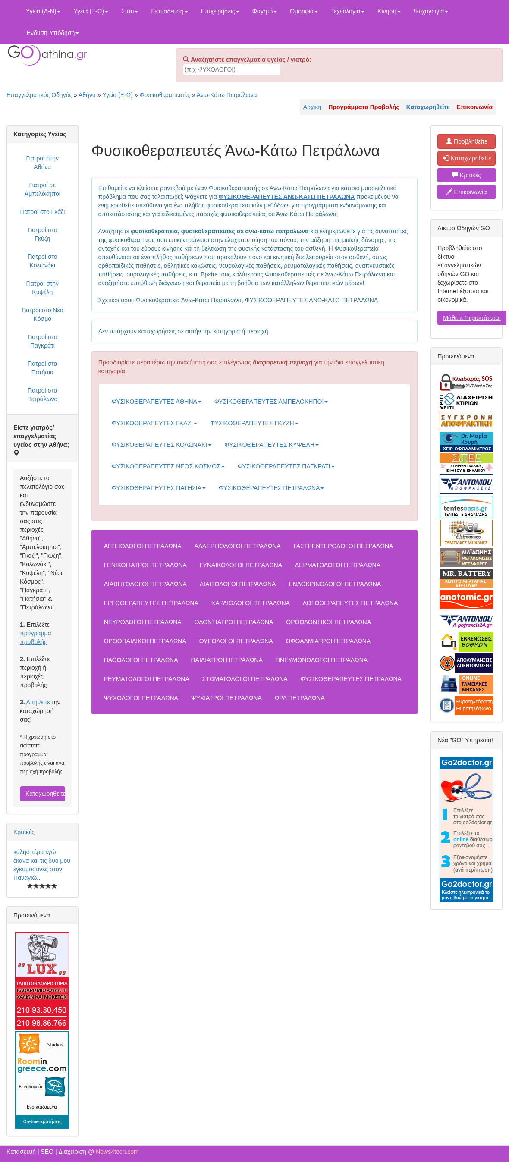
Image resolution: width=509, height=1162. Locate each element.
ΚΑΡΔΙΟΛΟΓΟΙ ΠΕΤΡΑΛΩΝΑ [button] (250, 603)
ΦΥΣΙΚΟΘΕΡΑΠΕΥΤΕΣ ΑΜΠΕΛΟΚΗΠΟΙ (271, 401)
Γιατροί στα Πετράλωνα (42, 394)
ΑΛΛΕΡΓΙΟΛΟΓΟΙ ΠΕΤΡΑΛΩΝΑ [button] (237, 546)
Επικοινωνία (466, 191)
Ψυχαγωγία (431, 11)
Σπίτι (129, 11)
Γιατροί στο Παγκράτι (42, 341)
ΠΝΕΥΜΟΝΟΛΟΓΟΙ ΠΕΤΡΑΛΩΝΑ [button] (322, 659)
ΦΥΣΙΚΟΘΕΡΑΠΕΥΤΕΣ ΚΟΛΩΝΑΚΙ (162, 444)
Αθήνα (87, 94)
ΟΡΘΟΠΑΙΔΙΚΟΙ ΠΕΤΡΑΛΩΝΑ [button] (145, 641)
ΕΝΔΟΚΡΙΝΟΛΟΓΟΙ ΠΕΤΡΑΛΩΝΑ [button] (335, 584)
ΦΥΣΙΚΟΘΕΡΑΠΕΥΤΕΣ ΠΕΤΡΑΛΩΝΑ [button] (351, 678)
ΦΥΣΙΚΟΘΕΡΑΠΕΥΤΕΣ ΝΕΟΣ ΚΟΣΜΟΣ (168, 466)
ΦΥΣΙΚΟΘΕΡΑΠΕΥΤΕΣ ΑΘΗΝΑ (156, 401)
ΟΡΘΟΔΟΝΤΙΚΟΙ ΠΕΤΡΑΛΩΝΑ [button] (328, 622)
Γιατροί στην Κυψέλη (42, 287)
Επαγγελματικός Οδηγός (39, 94)
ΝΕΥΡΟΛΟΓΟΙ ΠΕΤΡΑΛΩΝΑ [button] (143, 622)
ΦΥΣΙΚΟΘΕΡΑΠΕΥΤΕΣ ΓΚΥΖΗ (254, 423)
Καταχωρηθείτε (45, 793)
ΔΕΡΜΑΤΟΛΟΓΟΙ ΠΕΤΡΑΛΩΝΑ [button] (337, 565)
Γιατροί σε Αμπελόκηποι (42, 189)
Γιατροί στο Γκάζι (42, 211)
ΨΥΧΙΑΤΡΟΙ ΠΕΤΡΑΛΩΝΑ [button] (226, 697)
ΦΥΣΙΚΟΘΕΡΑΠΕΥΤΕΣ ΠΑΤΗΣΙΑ (159, 487)
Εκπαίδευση (169, 11)
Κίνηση (389, 11)
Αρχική (312, 107)
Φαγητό (264, 11)
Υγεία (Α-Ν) (43, 11)
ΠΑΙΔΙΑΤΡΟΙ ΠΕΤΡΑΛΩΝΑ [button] (226, 659)
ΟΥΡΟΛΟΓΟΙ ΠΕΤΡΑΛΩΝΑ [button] (236, 641)
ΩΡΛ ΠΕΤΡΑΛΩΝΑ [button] (300, 697)
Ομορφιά (304, 11)
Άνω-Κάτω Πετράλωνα (227, 94)
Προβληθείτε (466, 141)
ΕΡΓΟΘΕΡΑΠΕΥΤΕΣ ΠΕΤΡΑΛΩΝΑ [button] (151, 603)
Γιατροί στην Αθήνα (42, 162)
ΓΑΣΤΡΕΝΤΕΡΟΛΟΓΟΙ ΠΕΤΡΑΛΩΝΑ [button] (343, 546)
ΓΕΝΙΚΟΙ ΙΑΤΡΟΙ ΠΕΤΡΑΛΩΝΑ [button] (145, 565)
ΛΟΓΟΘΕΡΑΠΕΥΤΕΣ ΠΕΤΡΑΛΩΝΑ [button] (350, 603)
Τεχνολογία (347, 11)
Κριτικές (24, 832)
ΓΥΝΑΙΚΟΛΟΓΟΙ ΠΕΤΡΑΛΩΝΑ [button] (241, 565)
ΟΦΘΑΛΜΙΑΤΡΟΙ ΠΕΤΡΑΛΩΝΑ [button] (328, 641)
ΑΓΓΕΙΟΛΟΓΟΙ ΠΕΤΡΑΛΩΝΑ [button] (143, 546)
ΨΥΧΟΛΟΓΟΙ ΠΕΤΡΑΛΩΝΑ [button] (141, 697)
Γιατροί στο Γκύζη (42, 234)
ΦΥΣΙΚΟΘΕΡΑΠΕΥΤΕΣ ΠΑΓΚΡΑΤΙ (286, 466)
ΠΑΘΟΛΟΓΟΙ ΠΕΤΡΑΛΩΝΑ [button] (141, 659)
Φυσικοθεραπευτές (164, 94)
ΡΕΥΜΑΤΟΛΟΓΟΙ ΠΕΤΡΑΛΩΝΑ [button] (146, 678)
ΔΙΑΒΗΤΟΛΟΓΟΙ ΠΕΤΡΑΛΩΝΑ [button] (145, 584)
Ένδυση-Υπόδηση (52, 32)
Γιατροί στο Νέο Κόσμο (42, 314)
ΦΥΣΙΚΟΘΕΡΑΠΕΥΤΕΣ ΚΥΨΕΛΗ (271, 444)
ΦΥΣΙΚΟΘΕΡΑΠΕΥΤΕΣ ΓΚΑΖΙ (154, 423)
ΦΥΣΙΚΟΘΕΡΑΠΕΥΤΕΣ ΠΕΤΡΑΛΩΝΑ (271, 487)
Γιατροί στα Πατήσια (42, 368)
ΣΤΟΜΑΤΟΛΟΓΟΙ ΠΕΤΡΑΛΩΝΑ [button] (245, 678)
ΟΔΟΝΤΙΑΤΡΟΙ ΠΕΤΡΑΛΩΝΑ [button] (234, 622)
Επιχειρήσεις (220, 11)
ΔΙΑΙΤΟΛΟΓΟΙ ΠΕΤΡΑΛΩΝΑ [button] (238, 584)
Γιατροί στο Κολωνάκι (42, 261)
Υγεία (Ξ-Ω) (90, 11)
